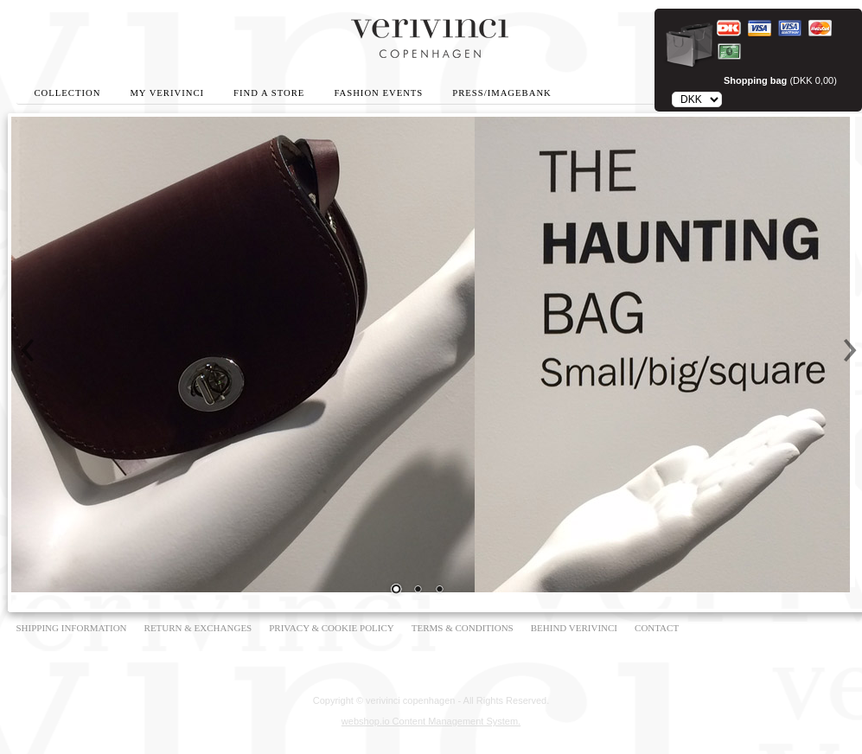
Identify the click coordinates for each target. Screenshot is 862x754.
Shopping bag (755, 80)
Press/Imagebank (501, 93)
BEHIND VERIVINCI (574, 628)
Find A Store (268, 93)
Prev (28, 350)
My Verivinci (167, 93)
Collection (68, 93)
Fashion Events (378, 93)
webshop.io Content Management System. (431, 721)
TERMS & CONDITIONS (463, 628)
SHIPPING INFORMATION (71, 628)
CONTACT (657, 628)
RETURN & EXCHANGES (198, 628)
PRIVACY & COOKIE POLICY (331, 628)
